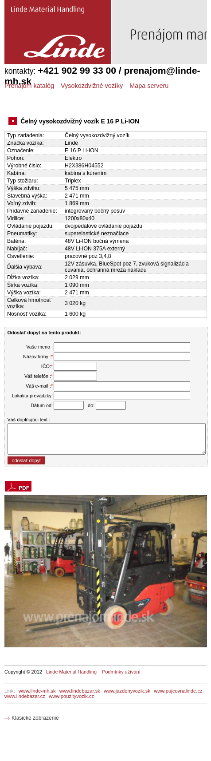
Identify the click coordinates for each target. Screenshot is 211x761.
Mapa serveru (148, 85)
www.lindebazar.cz (24, 696)
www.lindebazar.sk (79, 691)
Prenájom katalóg (29, 85)
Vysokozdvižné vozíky (92, 85)
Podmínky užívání (121, 671)
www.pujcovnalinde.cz (178, 691)
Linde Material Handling (71, 671)
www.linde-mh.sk (37, 691)
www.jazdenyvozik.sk (127, 691)
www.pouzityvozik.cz (71, 696)
